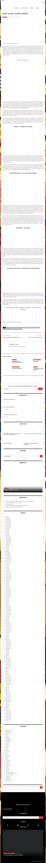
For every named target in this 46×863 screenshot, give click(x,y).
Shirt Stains (5, 17)
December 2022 (8, 574)
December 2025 (8, 522)
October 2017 (8, 664)
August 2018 (8, 649)
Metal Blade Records (36, 327)
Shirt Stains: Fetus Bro (8, 443)
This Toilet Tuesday (9, 775)
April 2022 (7, 586)
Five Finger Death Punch (11, 327)
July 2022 (7, 581)
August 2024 (8, 545)
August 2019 (8, 632)
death (23, 119)
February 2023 (8, 571)
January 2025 (8, 538)
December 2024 (8, 539)
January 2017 (8, 677)
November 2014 (8, 714)
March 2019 (8, 639)
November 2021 (8, 593)
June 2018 (7, 652)
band (28, 119)
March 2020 (8, 622)
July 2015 (7, 703)
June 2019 (7, 635)
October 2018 (8, 646)
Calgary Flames (25, 215)
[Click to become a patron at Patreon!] (23, 315)
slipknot (14, 329)
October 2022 (8, 577)
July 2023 (7, 564)
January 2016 (8, 694)
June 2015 (7, 704)
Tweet (4, 323)
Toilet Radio (14, 359)
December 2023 (8, 557)
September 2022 (9, 578)
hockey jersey (22, 327)
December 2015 (8, 696)
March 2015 (8, 709)
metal (25, 119)
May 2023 (7, 567)
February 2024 (8, 554)
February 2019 (8, 641)
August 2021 (8, 597)
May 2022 (7, 584)
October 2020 (8, 612)
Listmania (7, 746)
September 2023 (9, 561)
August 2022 (8, 580)
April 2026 (7, 516)
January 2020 (8, 625)
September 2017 (9, 665)
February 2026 (8, 519)
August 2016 (8, 684)
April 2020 (7, 620)
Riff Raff (7, 766)
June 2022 (7, 583)
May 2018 (7, 654)
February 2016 (8, 693)
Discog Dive (8, 737)
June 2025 (7, 531)
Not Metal (7, 754)
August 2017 (8, 667)
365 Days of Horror (11, 17)
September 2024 (9, 544)
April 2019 (7, 638)
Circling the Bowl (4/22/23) (11, 490)
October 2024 (8, 542)
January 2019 (8, 642)
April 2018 (7, 655)
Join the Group (24, 8)
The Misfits (20, 329)
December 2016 (8, 678)
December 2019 (8, 626)
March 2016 (8, 691)
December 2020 (8, 609)
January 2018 (8, 659)
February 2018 (8, 658)
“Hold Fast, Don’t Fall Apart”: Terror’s (33, 433)
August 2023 (8, 562)
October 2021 (8, 594)
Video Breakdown (9, 779)
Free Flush (7, 743)
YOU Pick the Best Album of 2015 (9, 399)
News (7, 753)
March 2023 (8, 570)
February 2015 (8, 710)
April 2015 (7, 707)
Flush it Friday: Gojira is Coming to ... (36, 337)
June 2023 (7, 565)
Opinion (7, 757)
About (31, 8)
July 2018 (7, 651)
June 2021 (7, 600)
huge (14, 210)
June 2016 (7, 687)
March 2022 (8, 587)
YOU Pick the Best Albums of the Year (10, 414)
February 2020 (8, 623)
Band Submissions (9, 730)
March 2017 (8, 674)
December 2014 (8, 713)
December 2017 (8, 661)
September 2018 (9, 648)
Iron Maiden (29, 327)
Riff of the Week (8, 764)
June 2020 (7, 617)
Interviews (7, 744)
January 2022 (8, 590)
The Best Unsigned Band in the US (12, 773)
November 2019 (8, 628)
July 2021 (7, 599)
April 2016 (7, 690)
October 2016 (8, 681)
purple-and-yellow (6, 115)
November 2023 (8, 558)
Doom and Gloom (9, 740)
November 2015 (8, 697)
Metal (35, 359)
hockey (16, 210)
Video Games (8, 780)
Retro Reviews (8, 762)
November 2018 (8, 645)
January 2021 (8, 607)
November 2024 (8, 541)
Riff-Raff (7, 767)
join (27, 210)
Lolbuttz (7, 747)
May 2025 (7, 532)
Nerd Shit (7, 750)
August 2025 (8, 528)
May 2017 (7, 671)
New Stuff (7, 751)
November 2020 (8, 610)
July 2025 (7, 529)
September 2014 (9, 717)
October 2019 (8, 629)
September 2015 (9, 700)
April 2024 (7, 551)
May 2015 (7, 706)
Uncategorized (8, 777)
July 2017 (7, 668)
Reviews (7, 763)
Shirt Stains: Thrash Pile (17, 368)
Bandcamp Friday (9, 731)
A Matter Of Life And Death (13, 261)
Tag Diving (7, 770)
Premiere (7, 759)
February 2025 (8, 536)
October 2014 (8, 716)
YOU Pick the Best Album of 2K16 (9, 407)
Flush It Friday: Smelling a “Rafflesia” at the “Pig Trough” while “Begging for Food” (20, 501)
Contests (7, 734)
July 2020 (7, 616)
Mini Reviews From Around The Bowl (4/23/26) (14, 507)
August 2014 (8, 719)
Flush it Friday (8, 741)
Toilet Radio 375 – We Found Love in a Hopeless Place (17, 362)
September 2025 (9, 526)
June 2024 (7, 548)
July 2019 (7, 633)
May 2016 (7, 688)
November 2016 (8, 680)
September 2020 (9, 613)
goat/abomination (16, 157)
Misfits (4, 329)
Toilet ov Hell (36, 861)
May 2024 (7, 549)
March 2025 (8, 535)
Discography (8, 738)
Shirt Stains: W (36, 361)
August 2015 (8, 701)
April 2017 (7, 672)
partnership (13, 106)
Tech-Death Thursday (9, 772)
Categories (16, 8)
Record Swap (8, 760)
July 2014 (7, 720)
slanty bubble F (5, 107)
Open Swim (6, 488)
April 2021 (7, 603)
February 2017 (8, 675)
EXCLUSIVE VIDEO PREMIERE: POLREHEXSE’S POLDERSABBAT (17, 505)
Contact (37, 8)
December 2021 (8, 591)
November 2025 (8, 523)
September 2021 (9, 596)
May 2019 (7, 636)
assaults (13, 123)
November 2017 (8, 662)
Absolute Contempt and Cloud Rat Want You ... (12, 337)
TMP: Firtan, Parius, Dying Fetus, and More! (13, 855)
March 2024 (8, 552)
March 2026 (8, 518)
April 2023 (7, 568)
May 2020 (7, 619)
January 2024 (8, 555)
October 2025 (8, 525)
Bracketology (8, 733)
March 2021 (8, 604)
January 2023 (8, 573)
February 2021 (8, 606)
